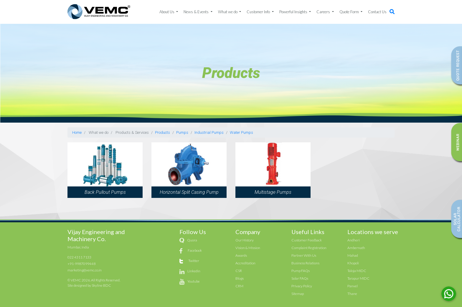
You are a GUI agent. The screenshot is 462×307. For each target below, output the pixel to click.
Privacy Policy (301, 286)
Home (77, 132)
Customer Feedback (306, 240)
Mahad (352, 255)
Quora (192, 240)
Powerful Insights (293, 11)
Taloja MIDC (356, 270)
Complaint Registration (308, 248)
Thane (352, 293)
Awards (241, 255)
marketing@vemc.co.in (84, 270)
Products (162, 132)
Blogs (239, 278)
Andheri (353, 240)
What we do (228, 11)
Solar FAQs (299, 278)
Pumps (182, 132)
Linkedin (193, 271)
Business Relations (305, 263)
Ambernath (356, 248)
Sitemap (297, 293)
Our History (244, 240)
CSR (238, 270)
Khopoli (353, 263)
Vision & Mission (247, 248)
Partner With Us (303, 255)
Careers (323, 11)
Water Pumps (241, 132)
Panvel (352, 286)
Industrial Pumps (209, 132)
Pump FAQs (300, 270)
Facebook (195, 250)
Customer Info (259, 11)
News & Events (196, 11)
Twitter (193, 260)
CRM (239, 286)
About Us (167, 11)
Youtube (193, 281)
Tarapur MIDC (358, 278)
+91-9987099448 (81, 263)
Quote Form (349, 11)
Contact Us (377, 11)
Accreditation (245, 263)
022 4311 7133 (79, 257)
